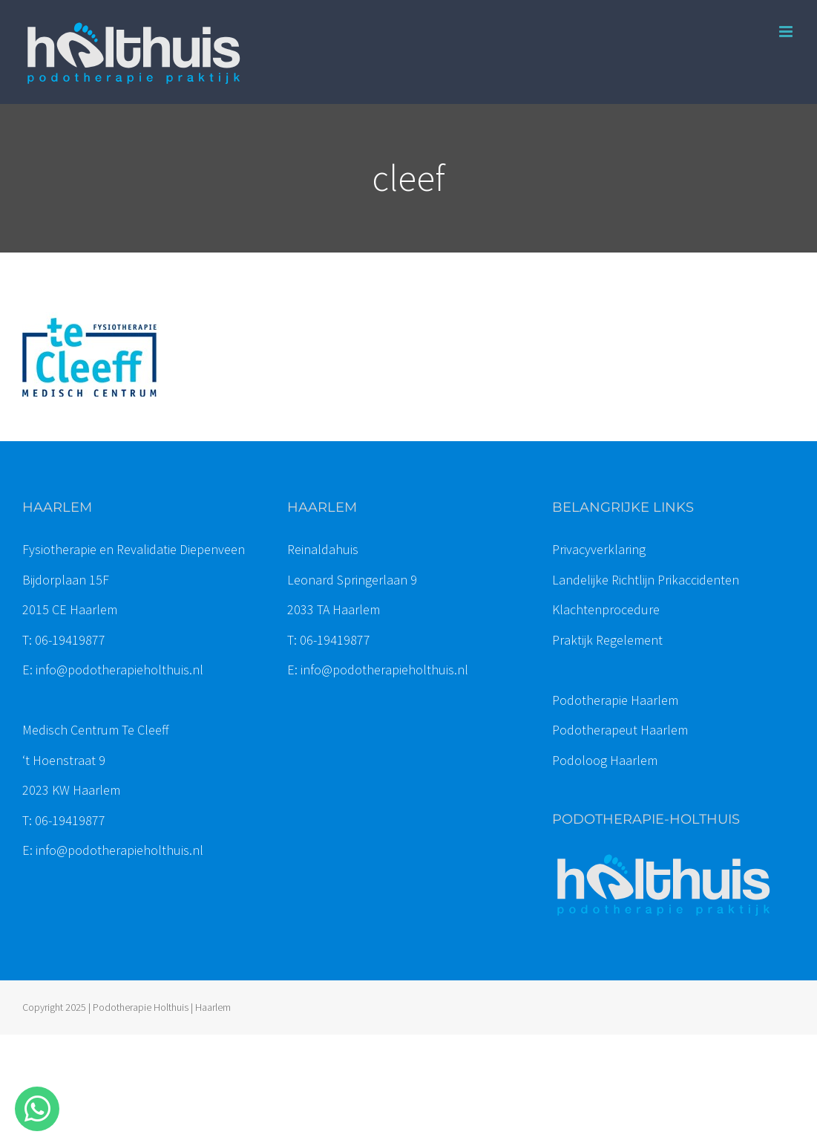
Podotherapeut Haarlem (620, 729)
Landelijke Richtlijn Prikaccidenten (645, 579)
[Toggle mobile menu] (787, 31)
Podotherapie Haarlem (615, 700)
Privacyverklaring (599, 549)
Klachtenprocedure (606, 609)
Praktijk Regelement (607, 639)
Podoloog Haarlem (604, 760)
